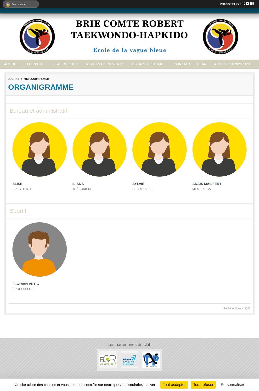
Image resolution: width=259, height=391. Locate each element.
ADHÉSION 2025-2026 (232, 64)
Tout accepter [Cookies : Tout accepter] (174, 385)
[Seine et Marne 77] (129, 359)
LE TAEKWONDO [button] (64, 64)
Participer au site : (237, 4)
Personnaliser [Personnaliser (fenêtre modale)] (232, 385)
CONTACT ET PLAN (190, 64)
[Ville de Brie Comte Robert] (108, 359)
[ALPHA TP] (151, 359)
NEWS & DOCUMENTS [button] (105, 64)
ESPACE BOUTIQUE (149, 64)
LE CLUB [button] (34, 64)
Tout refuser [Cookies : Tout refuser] (203, 385)
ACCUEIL (11, 64)
